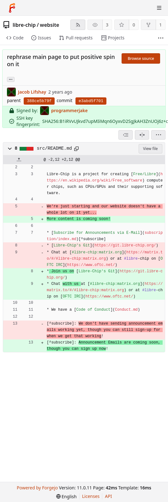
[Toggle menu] (159, 8)
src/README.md (54, 148)
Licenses (91, 496)
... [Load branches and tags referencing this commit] (11, 79)
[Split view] (142, 135)
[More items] (160, 38)
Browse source (141, 58)
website (49, 25)
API (108, 496)
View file (150, 148)
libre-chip (24, 25)
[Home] (12, 8)
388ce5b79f (39, 101)
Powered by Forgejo (37, 488)
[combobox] (125, 135)
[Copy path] (76, 148)
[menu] (158, 135)
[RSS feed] (77, 25)
